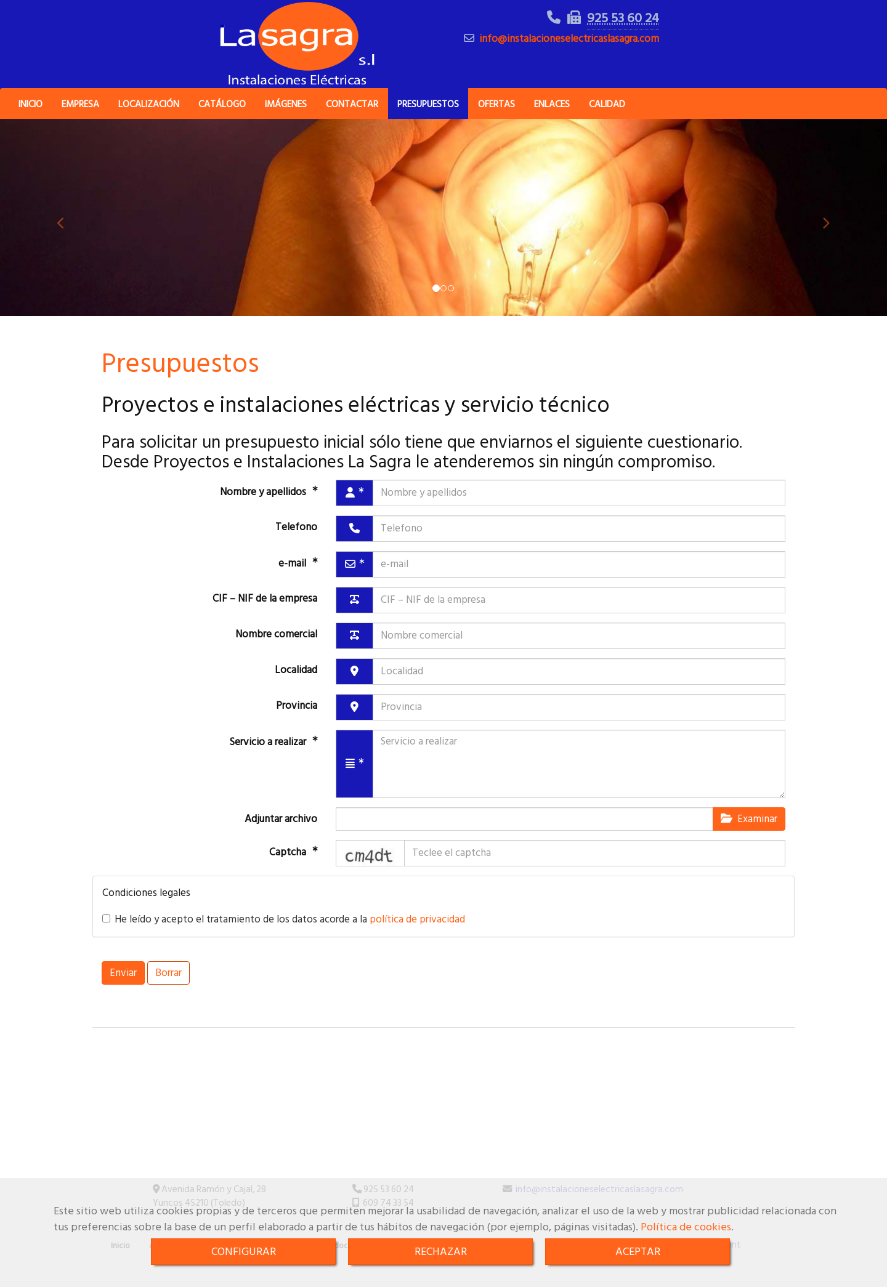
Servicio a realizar (269, 757)
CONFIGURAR (243, 1252)
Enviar (123, 989)
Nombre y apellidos (264, 507)
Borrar (168, 989)
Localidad (296, 686)
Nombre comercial (276, 650)
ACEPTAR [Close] (637, 1252)
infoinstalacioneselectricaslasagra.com (569, 47)
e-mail (293, 579)
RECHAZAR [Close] (441, 1252)
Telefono (296, 543)
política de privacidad (417, 936)
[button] (66, 234)
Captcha (289, 868)
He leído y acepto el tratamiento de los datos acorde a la (283, 936)
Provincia (296, 722)
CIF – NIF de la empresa (265, 615)
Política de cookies (686, 1227)
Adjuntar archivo (281, 835)
